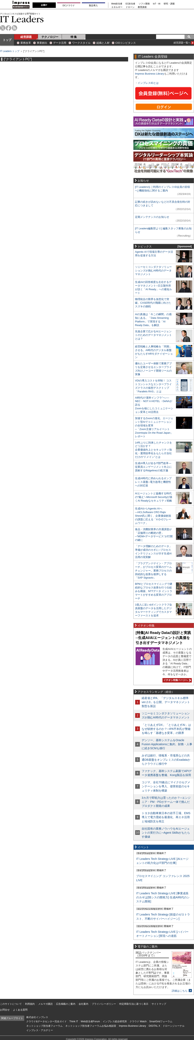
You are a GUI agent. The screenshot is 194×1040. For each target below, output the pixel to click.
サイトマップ (159, 1004)
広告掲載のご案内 (65, 1004)
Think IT (73, 1021)
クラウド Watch (138, 1021)
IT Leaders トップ (9, 51)
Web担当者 (116, 4)
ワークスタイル (81, 42)
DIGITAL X (154, 1025)
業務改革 (25, 42)
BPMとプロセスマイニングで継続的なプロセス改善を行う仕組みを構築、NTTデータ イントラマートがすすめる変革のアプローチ (153, 591)
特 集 (74, 36)
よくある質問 (20, 1009)
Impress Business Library (149, 73)
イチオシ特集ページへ (176, 680)
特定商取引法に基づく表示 (133, 1004)
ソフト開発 (144, 4)
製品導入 (93, 5)
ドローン (130, 7)
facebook (8, 28)
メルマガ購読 (45, 1004)
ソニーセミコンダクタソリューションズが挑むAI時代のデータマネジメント (153, 270)
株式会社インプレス (37, 1017)
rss (14, 28)
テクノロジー (49, 36)
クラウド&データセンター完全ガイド (46, 1021)
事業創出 (42, 42)
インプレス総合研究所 (115, 1021)
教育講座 (142, 7)
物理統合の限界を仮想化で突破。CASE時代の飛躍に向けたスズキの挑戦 (153, 303)
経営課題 (26, 36)
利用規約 (30, 1004)
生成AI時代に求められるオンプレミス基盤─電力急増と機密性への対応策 (153, 482)
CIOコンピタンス (125, 42)
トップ (7, 40)
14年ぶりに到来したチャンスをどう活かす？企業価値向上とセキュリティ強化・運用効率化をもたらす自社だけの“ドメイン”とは (153, 450)
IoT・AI (156, 4)
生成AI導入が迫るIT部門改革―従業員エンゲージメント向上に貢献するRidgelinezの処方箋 (153, 467)
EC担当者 (130, 4)
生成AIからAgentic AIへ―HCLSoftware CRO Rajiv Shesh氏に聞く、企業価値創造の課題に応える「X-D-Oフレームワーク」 (153, 516)
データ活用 (59, 42)
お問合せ (5, 1009)
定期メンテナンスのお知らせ (152, 216)
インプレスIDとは (148, 82)
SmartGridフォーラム (160, 1021)
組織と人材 (103, 42)
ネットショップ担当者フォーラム (44, 1025)
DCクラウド (69, 5)
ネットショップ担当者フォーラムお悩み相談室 (90, 1025)
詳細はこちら (180, 990)
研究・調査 (169, 4)
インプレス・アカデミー (39, 1030)
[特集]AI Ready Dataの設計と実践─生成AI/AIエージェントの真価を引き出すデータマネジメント (163, 638)
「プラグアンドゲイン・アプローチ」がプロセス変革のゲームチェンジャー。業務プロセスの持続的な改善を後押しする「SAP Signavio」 (153, 570)
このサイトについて (11, 1004)
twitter (2, 28)
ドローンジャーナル (174, 1025)
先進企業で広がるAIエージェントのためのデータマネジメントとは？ (153, 335)
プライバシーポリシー (104, 1004)
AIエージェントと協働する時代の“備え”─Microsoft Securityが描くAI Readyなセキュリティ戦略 (153, 497)
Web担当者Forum (90, 1021)
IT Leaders (22, 19)
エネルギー (116, 7)
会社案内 (83, 1004)
